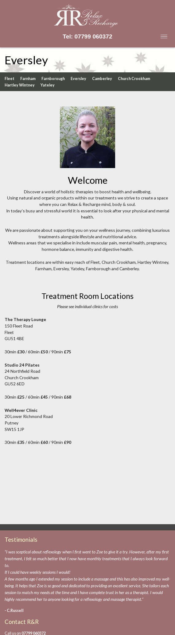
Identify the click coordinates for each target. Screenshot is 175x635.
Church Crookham (134, 78)
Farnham (28, 78)
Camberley (102, 78)
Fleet (9, 78)
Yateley (48, 85)
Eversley (78, 78)
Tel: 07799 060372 (87, 36)
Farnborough (53, 78)
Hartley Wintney (20, 85)
